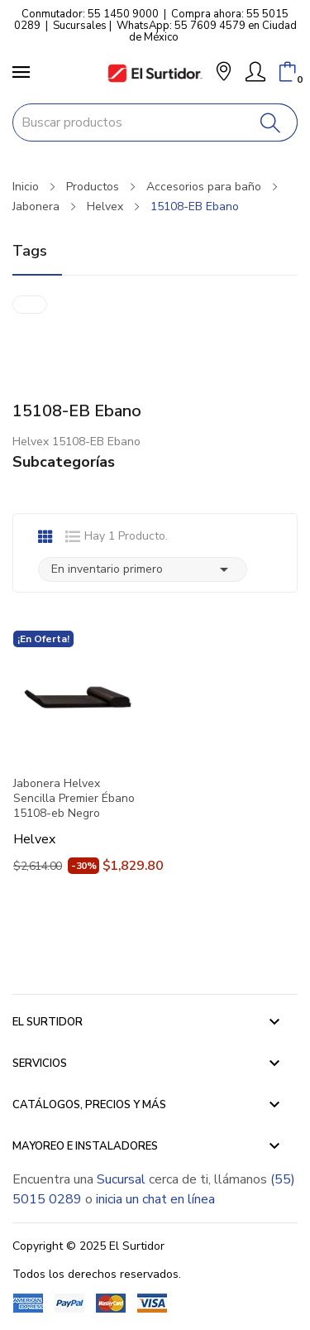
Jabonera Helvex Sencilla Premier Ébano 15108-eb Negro (74, 798)
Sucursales (80, 25)
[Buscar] (271, 122)
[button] (223, 73)
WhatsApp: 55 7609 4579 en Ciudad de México (207, 31)
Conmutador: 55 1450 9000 (90, 14)
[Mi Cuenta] (255, 72)
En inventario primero (142, 569)
